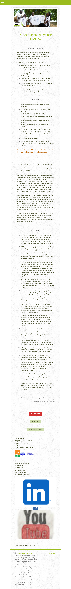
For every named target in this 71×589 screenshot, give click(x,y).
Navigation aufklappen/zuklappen (35, 2)
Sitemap (30, 553)
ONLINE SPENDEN (35, 414)
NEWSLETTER (35, 421)
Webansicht (52, 553)
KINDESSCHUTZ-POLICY (35, 429)
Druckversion (20, 553)
